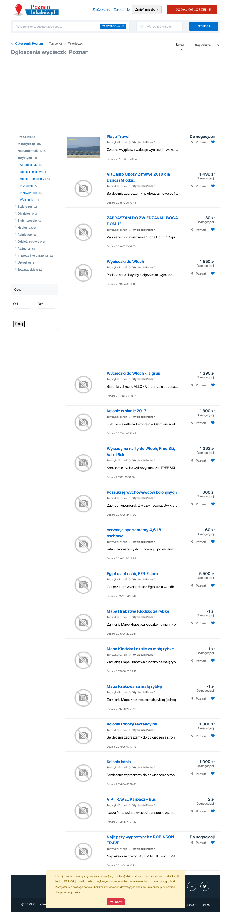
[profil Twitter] (204, 886)
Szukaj (204, 26)
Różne (22, 248)
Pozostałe (26, 185)
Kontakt (191, 905)
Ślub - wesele (27, 220)
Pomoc (205, 905)
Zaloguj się (122, 9)
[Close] (178, 876)
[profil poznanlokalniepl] (191, 886)
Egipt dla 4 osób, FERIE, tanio (133, 573)
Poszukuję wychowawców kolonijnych (142, 492)
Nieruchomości (28, 151)
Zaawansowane (113, 26)
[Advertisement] (115, 91)
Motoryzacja (27, 144)
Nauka (22, 227)
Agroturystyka (29, 164)
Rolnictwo (25, 234)
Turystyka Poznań (117, 142)
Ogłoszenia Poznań (29, 43)
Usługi (22, 262)
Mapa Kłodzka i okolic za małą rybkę (140, 648)
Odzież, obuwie (28, 241)
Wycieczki (75, 43)
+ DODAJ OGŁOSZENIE (191, 10)
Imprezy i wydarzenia (33, 255)
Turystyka (55, 43)
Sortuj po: (180, 47)
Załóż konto (101, 9)
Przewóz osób (29, 192)
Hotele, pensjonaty (32, 178)
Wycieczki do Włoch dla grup (133, 373)
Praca (22, 137)
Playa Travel (118, 136)
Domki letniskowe (31, 171)
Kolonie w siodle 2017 (126, 410)
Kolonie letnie (119, 761)
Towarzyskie (26, 269)
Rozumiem (115, 902)
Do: (40, 304)
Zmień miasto (145, 9)
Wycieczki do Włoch (125, 261)
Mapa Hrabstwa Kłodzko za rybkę (138, 611)
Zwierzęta (25, 206)
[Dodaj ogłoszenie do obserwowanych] (212, 142)
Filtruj (19, 324)
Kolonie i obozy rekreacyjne (132, 724)
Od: (16, 304)
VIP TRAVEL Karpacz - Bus (131, 799)
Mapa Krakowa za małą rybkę (134, 686)
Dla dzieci (24, 213)
